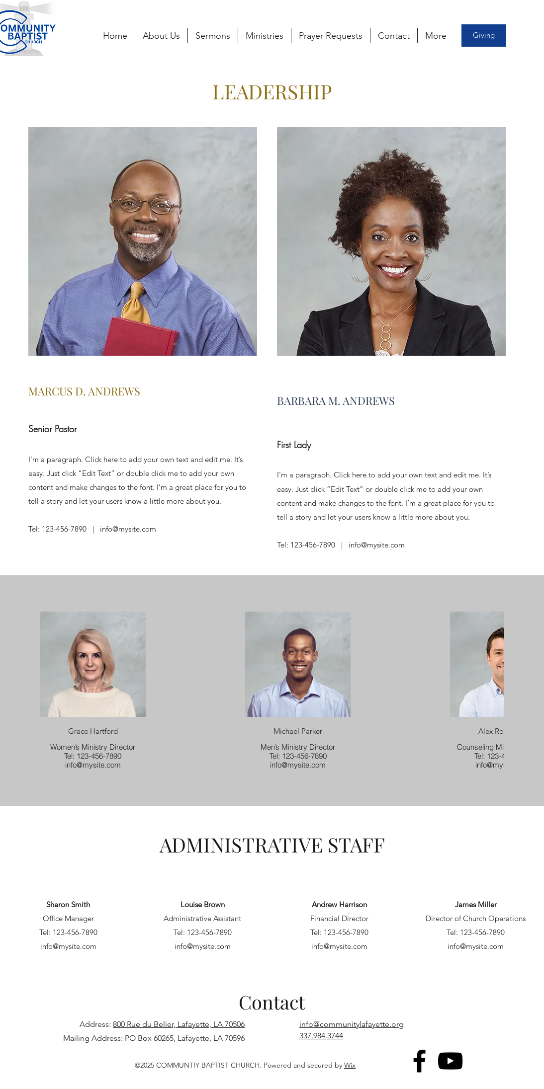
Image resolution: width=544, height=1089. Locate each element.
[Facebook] (419, 1061)
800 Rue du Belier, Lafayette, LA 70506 (179, 1024)
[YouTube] (450, 1061)
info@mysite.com (128, 529)
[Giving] (483, 35)
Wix (350, 1065)
